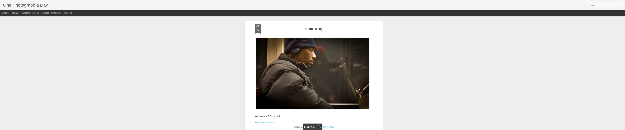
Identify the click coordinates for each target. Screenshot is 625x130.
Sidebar (45, 13)
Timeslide (67, 13)
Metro (326, 122)
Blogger (322, 128)
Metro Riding (313, 20)
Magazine (25, 13)
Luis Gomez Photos (264, 113)
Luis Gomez (328, 118)
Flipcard (15, 13)
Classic (5, 13)
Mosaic (35, 13)
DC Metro (297, 122)
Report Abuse (331, 128)
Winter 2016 (336, 122)
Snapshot (55, 13)
